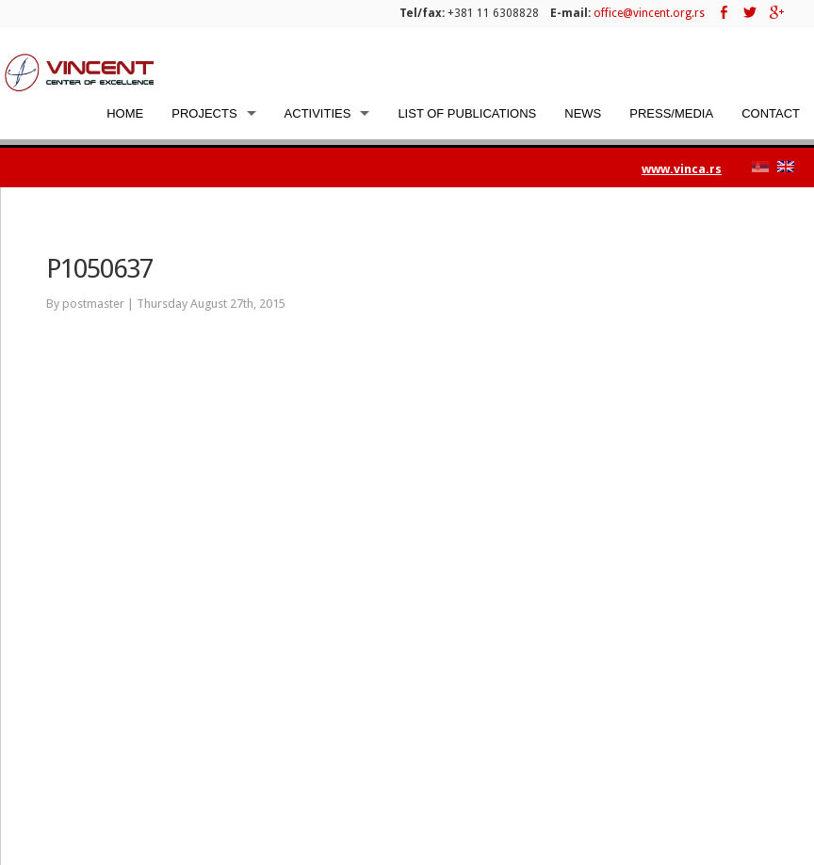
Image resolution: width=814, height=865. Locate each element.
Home (124, 113)
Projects (203, 113)
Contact (770, 113)
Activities (318, 113)
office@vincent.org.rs (649, 13)
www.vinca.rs (682, 169)
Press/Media (671, 113)
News (582, 113)
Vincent (80, 72)
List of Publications (467, 113)
